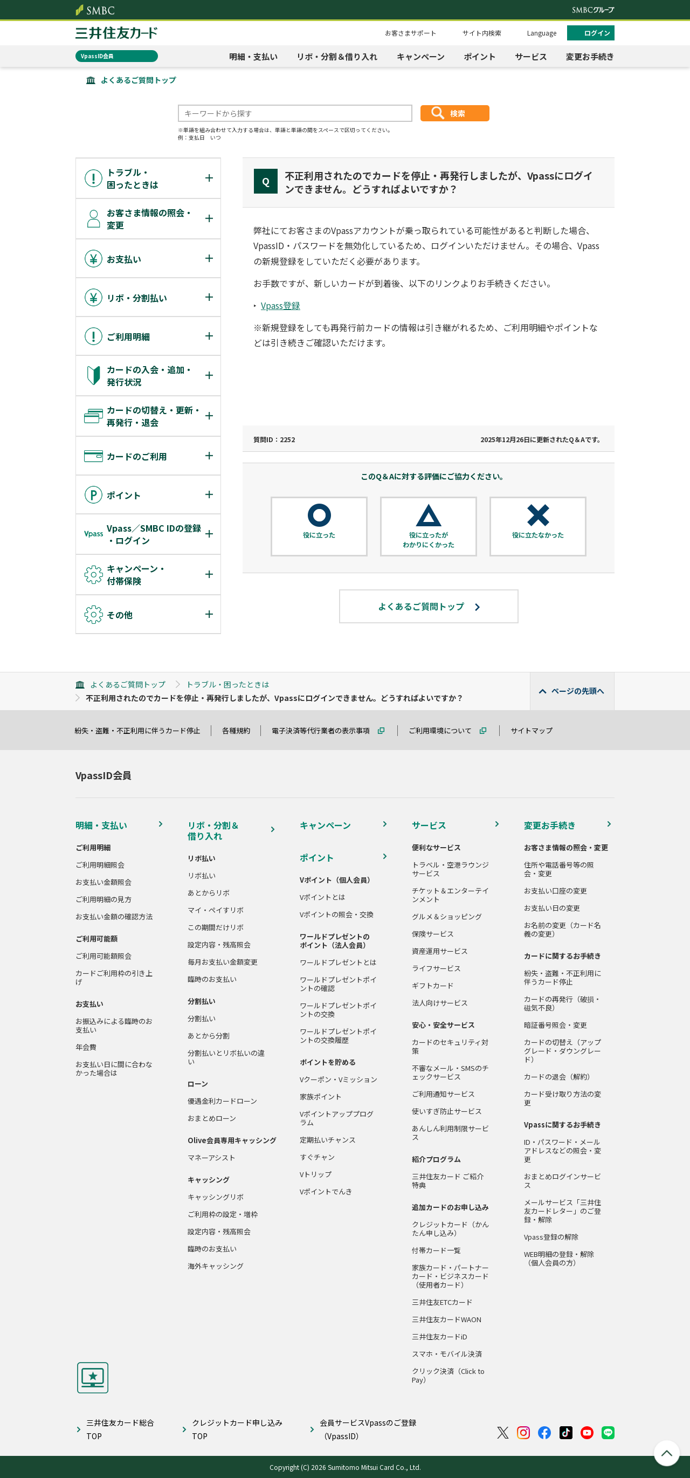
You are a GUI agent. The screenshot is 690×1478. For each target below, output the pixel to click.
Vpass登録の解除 (551, 1237)
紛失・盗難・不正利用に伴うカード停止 (142, 730)
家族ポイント (321, 1096)
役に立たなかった (538, 535)
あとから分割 (209, 1036)
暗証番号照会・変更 (555, 1025)
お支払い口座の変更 (555, 890)
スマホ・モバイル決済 (447, 1354)
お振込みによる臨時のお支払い (114, 1025)
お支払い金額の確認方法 (114, 916)
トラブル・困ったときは (227, 684)
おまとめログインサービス (562, 1181)
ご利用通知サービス (443, 1094)
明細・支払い (253, 56)
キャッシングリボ (216, 1197)
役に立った (319, 535)
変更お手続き (590, 56)
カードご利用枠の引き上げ (114, 977)
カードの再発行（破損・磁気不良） (562, 1003)
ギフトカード (433, 985)
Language (541, 32)
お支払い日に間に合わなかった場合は (114, 1068)
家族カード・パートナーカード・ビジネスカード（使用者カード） (450, 1276)
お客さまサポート (411, 32)
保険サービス (433, 934)
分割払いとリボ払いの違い (226, 1057)
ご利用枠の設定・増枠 (223, 1214)
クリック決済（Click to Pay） (448, 1375)
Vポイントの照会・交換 (337, 914)
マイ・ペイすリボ (216, 910)
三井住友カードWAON (446, 1319)
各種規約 (241, 730)
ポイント (480, 56)
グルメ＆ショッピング (447, 916)
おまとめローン (212, 1118)
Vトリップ (316, 1174)
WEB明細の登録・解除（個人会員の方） (559, 1258)
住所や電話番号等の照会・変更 (559, 869)
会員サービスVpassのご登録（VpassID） (368, 1429)
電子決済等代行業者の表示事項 (325, 730)
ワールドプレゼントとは (338, 962)
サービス (531, 56)
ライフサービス (436, 968)
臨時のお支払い (212, 979)
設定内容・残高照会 (219, 944)
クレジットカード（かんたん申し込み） (450, 1229)
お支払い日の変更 (552, 908)
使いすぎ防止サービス (447, 1111)
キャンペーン (421, 56)
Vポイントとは (323, 897)
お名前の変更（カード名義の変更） (562, 929)
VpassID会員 (97, 56)
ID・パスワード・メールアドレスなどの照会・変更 (562, 1151)
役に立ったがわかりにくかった (428, 539)
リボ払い (202, 875)
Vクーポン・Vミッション (338, 1079)
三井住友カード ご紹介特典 (448, 1181)
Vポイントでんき (326, 1191)
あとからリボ (209, 893)
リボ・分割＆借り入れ (336, 56)
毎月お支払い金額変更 (223, 962)
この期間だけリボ (216, 927)
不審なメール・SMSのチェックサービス (450, 1072)
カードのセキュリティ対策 (450, 1046)
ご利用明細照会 (100, 865)
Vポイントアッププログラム (337, 1118)
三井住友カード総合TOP (120, 1429)
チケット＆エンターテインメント (450, 895)
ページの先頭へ (577, 690)
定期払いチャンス (328, 1140)
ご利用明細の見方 (103, 899)
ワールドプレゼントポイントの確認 (338, 984)
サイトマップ (536, 730)
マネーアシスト (212, 1157)
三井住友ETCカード (442, 1302)
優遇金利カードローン (222, 1101)
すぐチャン (317, 1157)
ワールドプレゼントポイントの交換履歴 (338, 1035)
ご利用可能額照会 (103, 956)
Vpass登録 (280, 305)
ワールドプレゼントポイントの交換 (338, 1010)
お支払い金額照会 (103, 882)
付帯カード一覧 (436, 1250)
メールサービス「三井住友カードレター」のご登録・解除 (562, 1211)
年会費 (85, 1047)
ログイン (597, 32)
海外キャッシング (216, 1266)
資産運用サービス (440, 951)
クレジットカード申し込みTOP (237, 1429)
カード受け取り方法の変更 (562, 1098)
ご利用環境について (445, 730)
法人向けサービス (440, 1003)
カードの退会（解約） (559, 1077)
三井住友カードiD (439, 1336)
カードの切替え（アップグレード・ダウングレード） (562, 1051)
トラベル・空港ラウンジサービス (450, 869)
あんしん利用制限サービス (450, 1133)
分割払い (202, 1018)
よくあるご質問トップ (138, 79)
